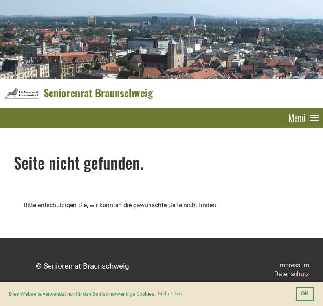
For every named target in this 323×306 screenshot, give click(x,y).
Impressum (293, 265)
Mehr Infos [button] (170, 294)
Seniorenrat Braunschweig (98, 93)
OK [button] (304, 293)
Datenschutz (291, 274)
